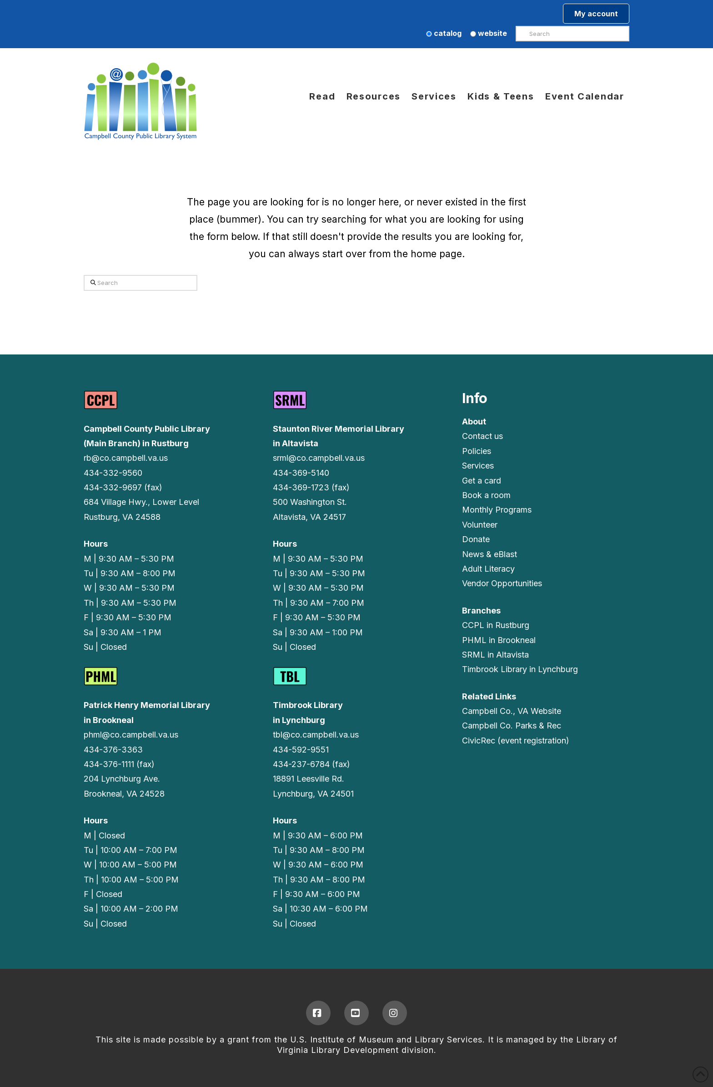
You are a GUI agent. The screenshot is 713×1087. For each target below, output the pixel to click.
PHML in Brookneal (499, 640)
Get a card (481, 480)
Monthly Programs (497, 509)
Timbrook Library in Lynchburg (520, 669)
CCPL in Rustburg (495, 625)
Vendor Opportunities (502, 583)
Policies (476, 451)
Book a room (486, 495)
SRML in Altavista (495, 654)
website (488, 33)
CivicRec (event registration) (515, 740)
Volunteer (479, 524)
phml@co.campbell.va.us (131, 734)
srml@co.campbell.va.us (319, 458)
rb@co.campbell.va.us (126, 458)
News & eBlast (489, 554)
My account (596, 13)
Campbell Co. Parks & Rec (511, 725)
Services (478, 465)
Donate (476, 539)
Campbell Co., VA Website (511, 711)
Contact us (482, 436)
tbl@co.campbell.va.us (316, 734)
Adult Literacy (488, 568)
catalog (444, 33)
